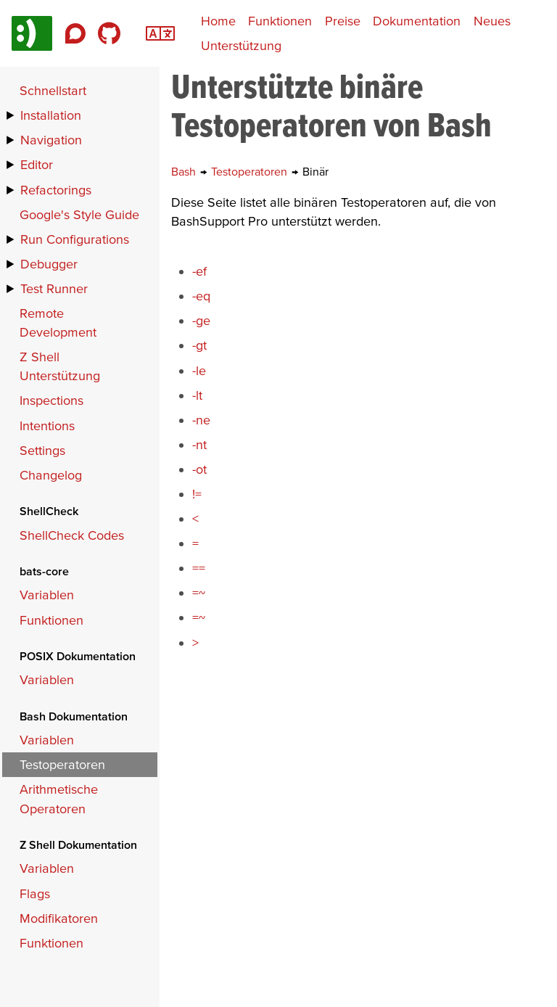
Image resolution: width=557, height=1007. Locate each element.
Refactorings (55, 189)
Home (218, 20)
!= (197, 493)
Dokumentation (417, 20)
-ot (199, 469)
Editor (36, 164)
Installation (50, 115)
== (198, 567)
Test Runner (54, 288)
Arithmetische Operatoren (59, 798)
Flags (35, 893)
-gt (199, 345)
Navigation (51, 139)
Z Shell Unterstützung (60, 366)
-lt (197, 395)
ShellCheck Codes (72, 535)
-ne (201, 419)
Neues (492, 20)
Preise (342, 20)
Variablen (47, 594)
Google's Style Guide (79, 214)
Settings (42, 450)
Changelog (51, 474)
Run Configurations (74, 239)
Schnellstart (53, 90)
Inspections (51, 400)
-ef (199, 271)
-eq (201, 295)
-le (199, 370)
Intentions (47, 425)
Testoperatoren (250, 171)
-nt (199, 444)
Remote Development (58, 322)
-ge (201, 320)
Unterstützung (241, 45)
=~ (198, 592)
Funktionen (280, 20)
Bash (185, 171)
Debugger (49, 263)
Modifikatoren (59, 918)
